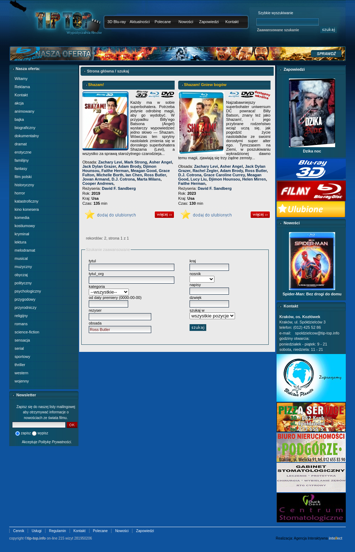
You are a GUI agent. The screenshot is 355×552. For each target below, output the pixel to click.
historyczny (24, 185)
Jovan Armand (95, 179)
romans (21, 324)
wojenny (22, 381)
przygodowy (25, 299)
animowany (24, 111)
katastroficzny (26, 201)
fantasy (21, 168)
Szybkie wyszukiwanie (275, 13)
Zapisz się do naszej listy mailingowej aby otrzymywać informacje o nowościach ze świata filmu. (45, 412)
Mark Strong (135, 162)
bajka (19, 119)
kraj (193, 261)
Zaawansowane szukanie (278, 30)
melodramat (25, 250)
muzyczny (23, 266)
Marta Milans (149, 179)
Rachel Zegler (205, 170)
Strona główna (100, 71)
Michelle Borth (110, 175)
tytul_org (96, 274)
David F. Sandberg (119, 188)
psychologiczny (28, 291)
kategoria (97, 286)
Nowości (186, 22)
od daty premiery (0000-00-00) (115, 297)
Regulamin (57, 531)
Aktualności (139, 22)
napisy (195, 285)
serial (19, 348)
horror (20, 193)
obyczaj (21, 275)
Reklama (22, 87)
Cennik (18, 531)
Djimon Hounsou (224, 179)
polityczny (23, 283)
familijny (22, 160)
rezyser (95, 310)
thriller (20, 365)
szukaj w (197, 310)
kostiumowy (25, 226)
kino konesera (27, 209)
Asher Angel (160, 162)
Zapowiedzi (209, 22)
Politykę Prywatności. (55, 442)
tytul (92, 261)
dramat (21, 144)
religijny (21, 315)
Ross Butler (155, 175)
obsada (95, 323)
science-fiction (27, 332)
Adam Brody (129, 166)
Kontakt (232, 22)
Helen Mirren (254, 179)
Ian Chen (134, 175)
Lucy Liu (199, 179)
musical (21, 258)
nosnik (195, 274)
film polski (23, 177)
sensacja (22, 340)
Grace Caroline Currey (224, 175)
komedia (22, 217)
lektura (20, 242)
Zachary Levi (110, 162)
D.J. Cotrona (123, 179)
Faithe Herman (115, 170)
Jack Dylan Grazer (99, 166)
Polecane (163, 22)
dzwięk (196, 297)
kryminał (22, 234)
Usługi (37, 531)
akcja (19, 103)
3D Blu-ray (117, 22)
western (21, 373)
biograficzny (25, 127)
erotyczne (23, 152)
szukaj (123, 71)
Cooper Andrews (98, 183)
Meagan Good (144, 170)
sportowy (22, 356)
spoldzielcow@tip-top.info (317, 333)
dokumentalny (27, 136)
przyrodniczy (26, 307)
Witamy (21, 78)
